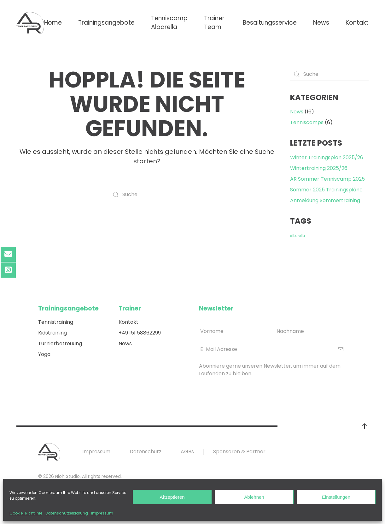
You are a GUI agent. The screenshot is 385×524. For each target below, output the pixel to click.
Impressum (102, 513)
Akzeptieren (172, 497)
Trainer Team (214, 23)
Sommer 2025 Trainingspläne (326, 189)
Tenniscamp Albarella (169, 23)
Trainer (130, 308)
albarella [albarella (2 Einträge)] (297, 235)
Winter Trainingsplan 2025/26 (326, 157)
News (321, 22)
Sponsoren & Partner (239, 451)
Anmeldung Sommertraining (325, 200)
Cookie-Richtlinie (25, 513)
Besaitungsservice (270, 22)
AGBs (187, 451)
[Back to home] (30, 22)
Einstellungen (336, 497)
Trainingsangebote (106, 22)
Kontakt (357, 22)
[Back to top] (364, 426)
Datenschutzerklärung (66, 513)
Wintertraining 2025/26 (318, 168)
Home (53, 22)
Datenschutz (145, 451)
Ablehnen (254, 497)
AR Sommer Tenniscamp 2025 (327, 179)
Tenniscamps (307, 122)
